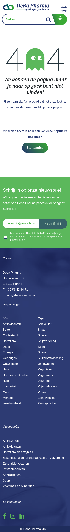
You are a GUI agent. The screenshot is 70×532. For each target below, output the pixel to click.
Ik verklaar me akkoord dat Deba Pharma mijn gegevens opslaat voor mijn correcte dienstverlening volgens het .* (38, 236)
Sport (41, 346)
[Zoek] (48, 19)
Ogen (41, 318)
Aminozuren (11, 440)
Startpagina (35, 147)
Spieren (43, 335)
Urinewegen (46, 363)
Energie (8, 352)
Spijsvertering (47, 341)
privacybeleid (16, 240)
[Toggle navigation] (64, 9)
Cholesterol (10, 335)
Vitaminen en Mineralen (18, 486)
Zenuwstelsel (46, 397)
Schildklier (45, 324)
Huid (6, 380)
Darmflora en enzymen (18, 452)
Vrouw (42, 392)
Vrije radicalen (47, 386)
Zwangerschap (47, 403)
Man (6, 392)
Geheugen (10, 358)
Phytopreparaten (14, 469)
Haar (6, 369)
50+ (5, 318)
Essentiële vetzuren (16, 463)
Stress (42, 352)
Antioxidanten (12, 324)
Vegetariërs (45, 375)
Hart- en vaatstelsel (16, 375)
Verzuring (44, 380)
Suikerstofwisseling (50, 358)
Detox (7, 346)
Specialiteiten (12, 475)
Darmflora (9, 341)
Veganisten (45, 369)
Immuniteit (10, 386)
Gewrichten (10, 363)
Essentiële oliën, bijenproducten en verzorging (33, 457)
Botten (7, 329)
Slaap (42, 329)
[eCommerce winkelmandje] (59, 19)
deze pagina (54, 107)
